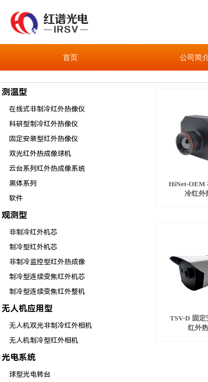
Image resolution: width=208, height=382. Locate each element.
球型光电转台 (30, 374)
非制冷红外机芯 (33, 232)
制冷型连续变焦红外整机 (47, 292)
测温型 (14, 92)
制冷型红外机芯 (33, 247)
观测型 (14, 215)
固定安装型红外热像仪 (43, 139)
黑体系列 (23, 183)
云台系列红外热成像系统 (47, 168)
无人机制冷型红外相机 (43, 340)
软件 (16, 198)
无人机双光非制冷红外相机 (50, 325)
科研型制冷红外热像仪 (43, 124)
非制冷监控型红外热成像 (47, 262)
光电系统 (19, 357)
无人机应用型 (27, 308)
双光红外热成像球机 (40, 154)
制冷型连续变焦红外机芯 (47, 277)
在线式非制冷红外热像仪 (47, 109)
